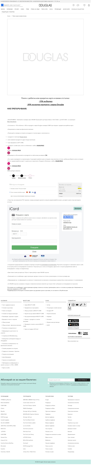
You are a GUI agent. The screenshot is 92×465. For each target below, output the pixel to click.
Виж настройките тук (73, 342)
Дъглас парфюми (49, 418)
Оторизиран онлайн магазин (54, 308)
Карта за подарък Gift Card (31, 330)
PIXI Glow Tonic (27, 432)
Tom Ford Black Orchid (28, 420)
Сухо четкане (71, 438)
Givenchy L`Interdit (5, 452)
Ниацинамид (71, 452)
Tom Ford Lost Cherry (28, 435)
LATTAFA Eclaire (27, 438)
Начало (8, 16)
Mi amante (3, 447)
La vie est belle (26, 426)
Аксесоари (66, 9)
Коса (51, 9)
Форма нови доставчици (53, 323)
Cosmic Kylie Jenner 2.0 (29, 403)
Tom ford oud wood (28, 429)
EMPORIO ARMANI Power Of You (31, 400)
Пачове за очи (49, 432)
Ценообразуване (6, 358)
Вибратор (47, 441)
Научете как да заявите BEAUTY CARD (34, 314)
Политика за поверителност (9, 329)
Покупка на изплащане (8, 355)
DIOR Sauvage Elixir (28, 447)
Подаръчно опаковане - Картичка (10, 352)
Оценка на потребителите (9, 361)
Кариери (49, 317)
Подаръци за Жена (50, 406)
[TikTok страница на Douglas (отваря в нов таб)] (81, 305)
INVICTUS (3, 429)
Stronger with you (27, 418)
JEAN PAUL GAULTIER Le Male (8, 426)
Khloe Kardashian (5, 403)
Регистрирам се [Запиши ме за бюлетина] (82, 380)
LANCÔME (3, 435)
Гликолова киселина (73, 412)
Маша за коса (48, 438)
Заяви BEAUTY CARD (30, 305)
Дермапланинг (71, 435)
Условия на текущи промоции (10, 314)
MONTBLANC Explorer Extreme (31, 415)
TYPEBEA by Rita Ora (6, 400)
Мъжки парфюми (49, 423)
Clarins (2, 409)
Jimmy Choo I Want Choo (29, 452)
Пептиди (70, 406)
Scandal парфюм (5, 420)
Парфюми (10, 9)
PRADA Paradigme (27, 409)
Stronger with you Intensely (29, 412)
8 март (47, 400)
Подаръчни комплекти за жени (53, 435)
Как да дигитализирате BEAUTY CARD (34, 317)
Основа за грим (49, 452)
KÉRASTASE (4, 415)
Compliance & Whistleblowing (9, 336)
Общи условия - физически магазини (11, 326)
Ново (22, 9)
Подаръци (48, 403)
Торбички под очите (73, 423)
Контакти (49, 320)
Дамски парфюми (49, 426)
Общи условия (6, 323)
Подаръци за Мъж (49, 409)
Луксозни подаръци (50, 412)
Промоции (58, 9)
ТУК (46, 156)
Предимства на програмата (32, 308)
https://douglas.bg (11, 122)
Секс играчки (48, 429)
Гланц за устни (49, 447)
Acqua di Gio (4, 441)
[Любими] (84, 5)
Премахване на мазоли (74, 400)
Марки (3, 9)
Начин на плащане (6, 311)
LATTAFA (3, 432)
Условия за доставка (7, 308)
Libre (24, 449)
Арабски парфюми (50, 420)
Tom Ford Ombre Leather (29, 423)
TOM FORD (3, 406)
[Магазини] (73, 5)
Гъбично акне (71, 447)
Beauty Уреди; (23, 137)
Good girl (25, 444)
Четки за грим (49, 449)
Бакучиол (70, 415)
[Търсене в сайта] (12, 5)
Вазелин (70, 432)
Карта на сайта (6, 368)
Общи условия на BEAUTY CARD (33, 311)
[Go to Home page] (45, 5)
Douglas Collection (78, 9)
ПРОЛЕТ (17, 9)
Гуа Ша (69, 418)
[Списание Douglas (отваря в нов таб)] (69, 309)
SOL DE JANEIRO (5, 423)
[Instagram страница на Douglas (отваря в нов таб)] (73, 305)
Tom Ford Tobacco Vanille (29, 406)
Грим (27, 9)
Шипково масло (72, 441)
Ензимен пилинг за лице (74, 426)
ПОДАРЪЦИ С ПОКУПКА (8, 12)
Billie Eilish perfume (28, 441)
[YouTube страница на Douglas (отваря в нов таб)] (77, 305)
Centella (70, 449)
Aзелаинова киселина (73, 403)
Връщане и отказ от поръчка (9, 320)
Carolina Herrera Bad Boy (7, 444)
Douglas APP (50, 311)
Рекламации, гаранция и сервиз (10, 317)
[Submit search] (2, 5)
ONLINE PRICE (40, 146)
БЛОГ (48, 326)
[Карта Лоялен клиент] (78, 5)
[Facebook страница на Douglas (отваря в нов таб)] (69, 305)
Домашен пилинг (72, 429)
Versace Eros (4, 438)
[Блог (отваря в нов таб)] (84, 305)
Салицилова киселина (73, 409)
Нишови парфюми (50, 444)
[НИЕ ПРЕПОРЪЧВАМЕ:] (45, 112)
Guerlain (3, 449)
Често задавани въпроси (8, 305)
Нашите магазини (51, 314)
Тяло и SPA (44, 9)
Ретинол (70, 420)
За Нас (48, 305)
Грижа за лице (35, 9)
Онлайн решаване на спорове (10, 349)
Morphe (3, 412)
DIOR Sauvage (4, 418)
